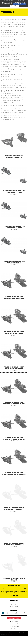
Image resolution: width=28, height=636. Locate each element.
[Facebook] (11, 596)
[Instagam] (17, 596)
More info (10, 634)
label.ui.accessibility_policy (14, 626)
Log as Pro (14, 604)
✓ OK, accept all (19, 3)
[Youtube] (14, 596)
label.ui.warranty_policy (14, 623)
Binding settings (14, 618)
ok (25, 588)
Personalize (14, 5)
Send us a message (14, 621)
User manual (14, 603)
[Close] (26, 633)
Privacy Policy (14, 628)
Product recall (14, 606)
